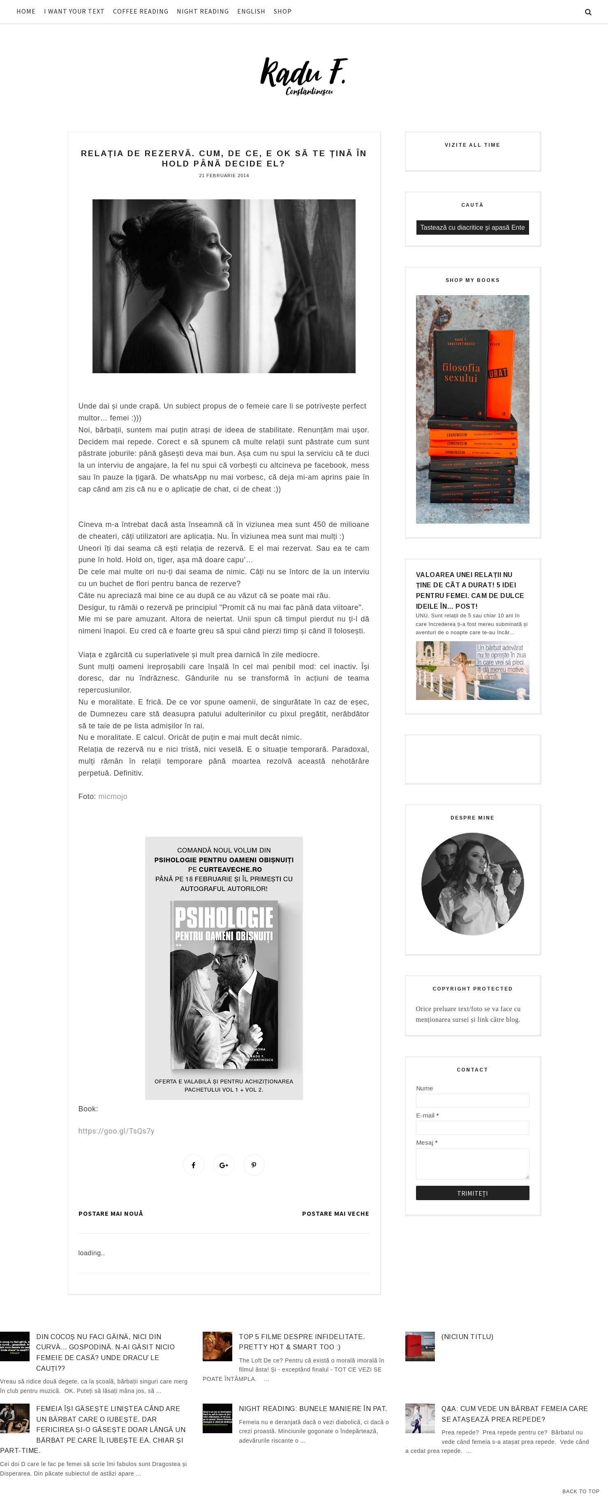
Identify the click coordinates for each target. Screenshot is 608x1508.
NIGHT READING (203, 11)
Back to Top (581, 1491)
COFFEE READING (141, 11)
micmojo (113, 796)
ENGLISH (251, 11)
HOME (26, 11)
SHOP (283, 11)
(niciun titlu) (467, 1337)
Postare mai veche (336, 1214)
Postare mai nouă (111, 1214)
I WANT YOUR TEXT (74, 11)
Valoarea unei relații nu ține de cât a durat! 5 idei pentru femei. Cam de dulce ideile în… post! (470, 590)
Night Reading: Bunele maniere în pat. (313, 1409)
